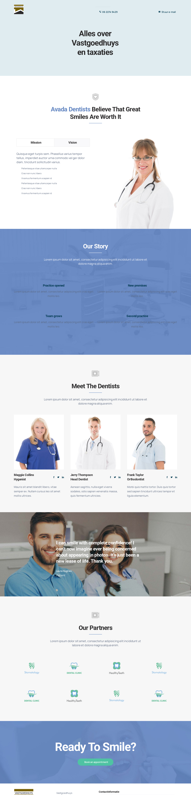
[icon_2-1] (74, 657)
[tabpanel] (53, 174)
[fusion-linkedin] (63, 477)
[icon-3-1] (117, 657)
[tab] (35, 142)
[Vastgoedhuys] (19, 6)
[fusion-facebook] (54, 477)
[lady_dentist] (138, 138)
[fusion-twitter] (58, 477)
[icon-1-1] (32, 657)
